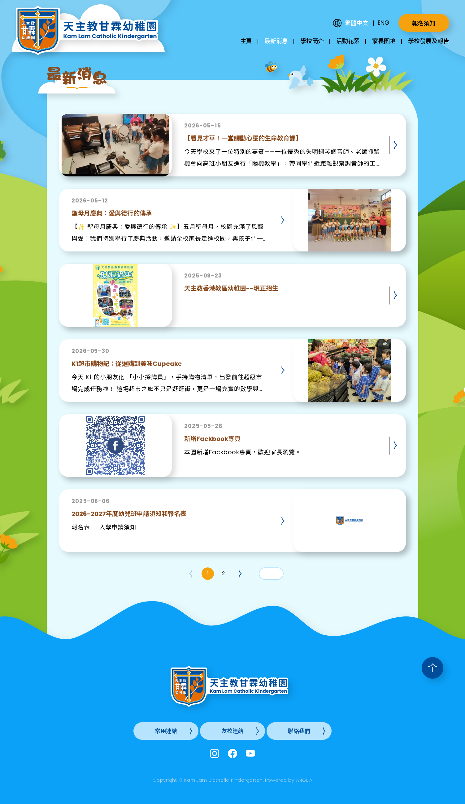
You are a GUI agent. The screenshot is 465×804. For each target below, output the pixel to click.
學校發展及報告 (428, 41)
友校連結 (232, 731)
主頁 (246, 41)
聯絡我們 (299, 731)
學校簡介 (312, 41)
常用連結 (166, 731)
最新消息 (276, 41)
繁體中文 (356, 23)
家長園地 (384, 41)
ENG (383, 23)
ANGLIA (304, 780)
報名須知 (424, 23)
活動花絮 (348, 41)
